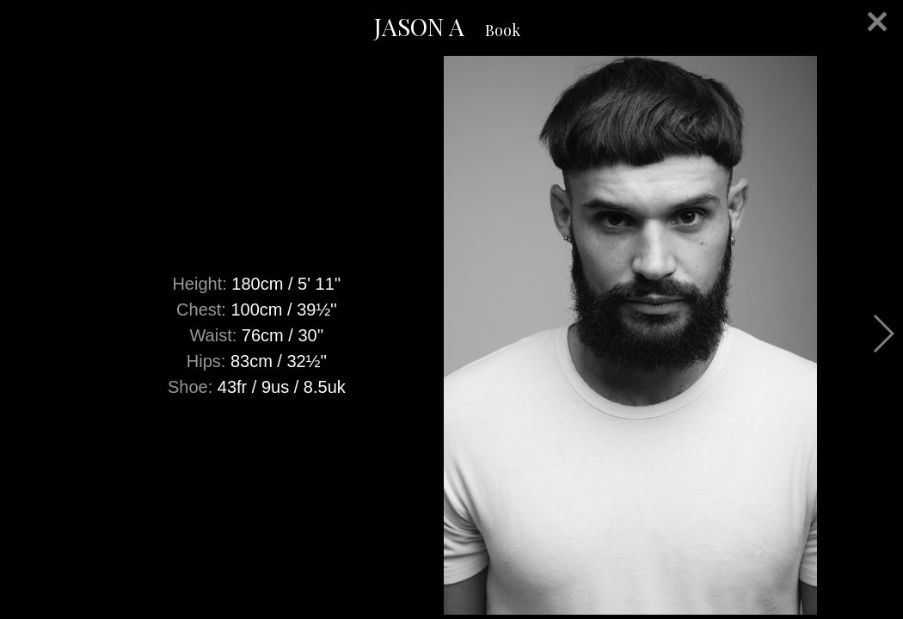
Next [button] (882, 333)
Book (502, 30)
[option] (451, 335)
